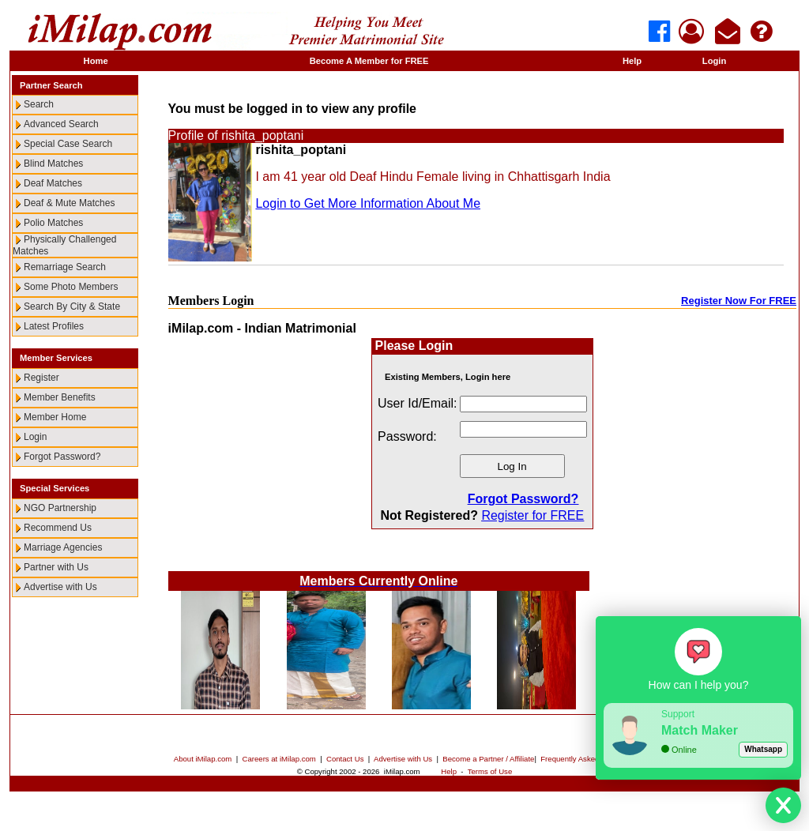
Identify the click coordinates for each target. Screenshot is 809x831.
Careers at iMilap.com (279, 758)
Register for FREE (532, 515)
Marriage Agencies (63, 547)
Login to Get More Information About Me (367, 203)
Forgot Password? (62, 456)
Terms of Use (490, 771)
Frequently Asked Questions (587, 758)
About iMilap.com (203, 758)
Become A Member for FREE (369, 61)
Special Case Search (68, 143)
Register (41, 377)
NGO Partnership (60, 507)
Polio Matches (53, 222)
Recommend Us (58, 527)
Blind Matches (53, 163)
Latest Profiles (54, 326)
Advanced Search (61, 124)
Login (714, 61)
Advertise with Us (60, 586)
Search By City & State (72, 306)
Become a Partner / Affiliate (488, 758)
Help (632, 61)
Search (39, 104)
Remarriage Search (65, 267)
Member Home (55, 417)
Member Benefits (60, 397)
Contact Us (344, 758)
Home (96, 61)
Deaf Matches (53, 183)
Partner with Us (56, 567)
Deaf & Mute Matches (69, 203)
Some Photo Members (71, 286)
